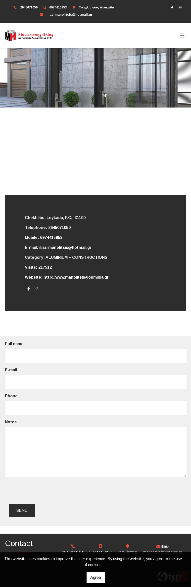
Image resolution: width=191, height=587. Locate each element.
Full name (14, 344)
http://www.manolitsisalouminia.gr (76, 277)
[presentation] (47, 490)
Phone (11, 396)
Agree (95, 577)
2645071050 (29, 7)
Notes (11, 422)
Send (22, 510)
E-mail (11, 370)
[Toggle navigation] (182, 35)
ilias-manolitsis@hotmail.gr (70, 14)
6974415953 (58, 7)
